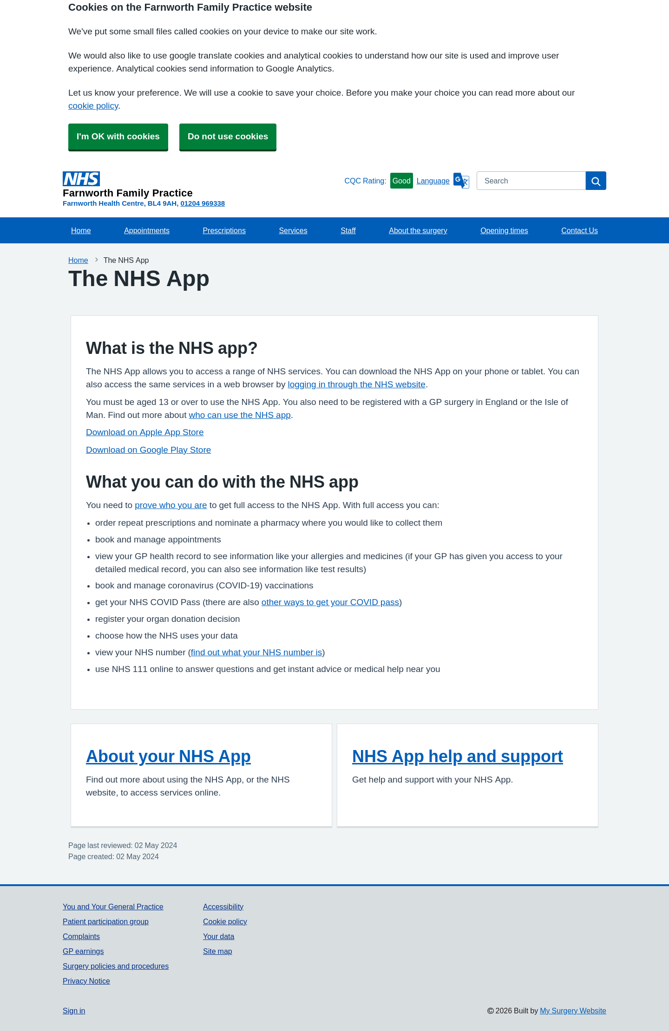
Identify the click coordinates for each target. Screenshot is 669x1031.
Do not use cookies (228, 136)
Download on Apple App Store (144, 432)
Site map (217, 951)
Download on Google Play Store (148, 449)
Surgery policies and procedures (116, 966)
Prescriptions (224, 230)
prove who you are (171, 505)
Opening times (504, 230)
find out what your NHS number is (256, 652)
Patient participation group (106, 921)
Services (293, 230)
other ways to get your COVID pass (330, 602)
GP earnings (83, 951)
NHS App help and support (457, 756)
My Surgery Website (573, 1010)
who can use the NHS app (239, 415)
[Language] (443, 180)
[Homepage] (202, 184)
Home (81, 230)
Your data (218, 936)
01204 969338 (202, 203)
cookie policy (93, 105)
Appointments (147, 230)
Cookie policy (225, 921)
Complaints (81, 936)
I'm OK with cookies (118, 136)
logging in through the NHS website (356, 384)
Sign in (74, 1010)
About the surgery (418, 230)
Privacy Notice (86, 981)
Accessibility (223, 906)
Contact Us (579, 230)
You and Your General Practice (113, 906)
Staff (348, 230)
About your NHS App (168, 756)
